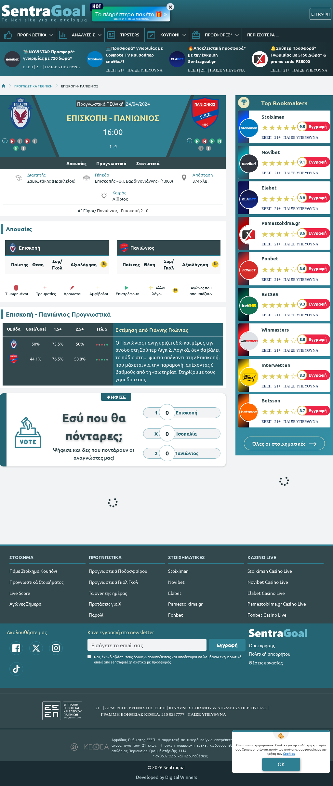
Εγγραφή (227, 645)
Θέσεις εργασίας (266, 662)
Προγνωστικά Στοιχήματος (36, 582)
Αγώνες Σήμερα (25, 604)
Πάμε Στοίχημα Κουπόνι (33, 571)
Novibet (270, 152)
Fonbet (269, 258)
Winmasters (275, 329)
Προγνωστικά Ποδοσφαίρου (118, 571)
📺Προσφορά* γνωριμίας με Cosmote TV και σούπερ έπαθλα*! (134, 54)
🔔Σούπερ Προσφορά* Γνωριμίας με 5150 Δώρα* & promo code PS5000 (298, 54)
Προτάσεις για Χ (105, 604)
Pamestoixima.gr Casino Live (276, 604)
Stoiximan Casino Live (269, 571)
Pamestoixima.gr (280, 223)
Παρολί (96, 615)
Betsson (270, 400)
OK (281, 764)
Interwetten (275, 365)
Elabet (269, 187)
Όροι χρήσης (262, 645)
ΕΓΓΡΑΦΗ (320, 14)
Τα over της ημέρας (108, 593)
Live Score (19, 593)
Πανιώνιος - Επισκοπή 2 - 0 (122, 210)
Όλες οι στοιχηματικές (284, 443)
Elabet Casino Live (266, 593)
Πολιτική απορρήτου (269, 654)
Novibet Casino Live (267, 582)
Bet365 (270, 294)
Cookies (289, 753)
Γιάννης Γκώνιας (168, 329)
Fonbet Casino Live (266, 615)
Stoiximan (273, 116)
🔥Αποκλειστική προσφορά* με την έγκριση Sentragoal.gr (217, 54)
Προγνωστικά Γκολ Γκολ (113, 582)
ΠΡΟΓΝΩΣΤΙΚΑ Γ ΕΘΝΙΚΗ (33, 86)
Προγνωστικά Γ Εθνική (100, 104)
